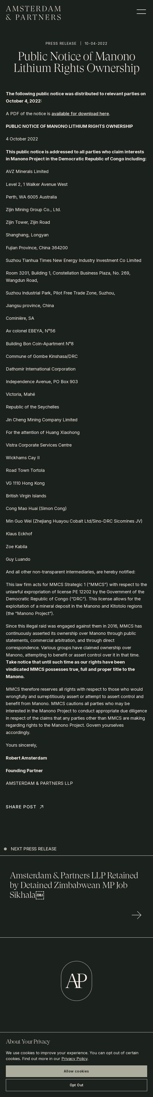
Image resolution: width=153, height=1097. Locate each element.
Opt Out (77, 1085)
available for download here (80, 113)
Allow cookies (76, 1071)
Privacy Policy (74, 1058)
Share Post (25, 807)
